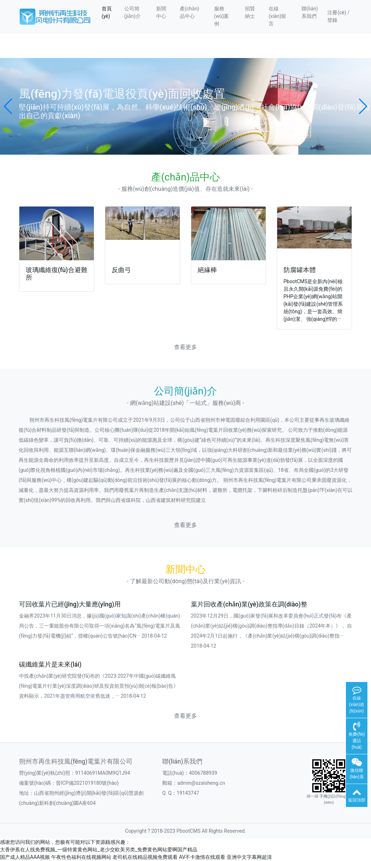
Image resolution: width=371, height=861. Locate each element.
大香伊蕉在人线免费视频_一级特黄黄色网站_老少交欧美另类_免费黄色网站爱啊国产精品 (98, 849)
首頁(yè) (107, 12)
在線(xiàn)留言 (277, 16)
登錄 (332, 20)
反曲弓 (121, 270)
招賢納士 (250, 12)
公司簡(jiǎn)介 (132, 12)
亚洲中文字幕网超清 (249, 857)
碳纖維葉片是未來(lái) (50, 664)
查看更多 (185, 347)
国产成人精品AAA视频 (25, 857)
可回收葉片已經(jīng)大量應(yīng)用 (70, 604)
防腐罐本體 (300, 270)
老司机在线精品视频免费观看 (145, 857)
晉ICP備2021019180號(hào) (87, 783)
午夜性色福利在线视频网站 (81, 857)
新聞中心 (161, 12)
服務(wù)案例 (221, 16)
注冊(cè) (336, 12)
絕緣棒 (207, 270)
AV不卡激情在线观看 (202, 857)
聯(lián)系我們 (310, 12)
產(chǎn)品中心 (189, 12)
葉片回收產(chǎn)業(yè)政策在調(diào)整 (249, 604)
